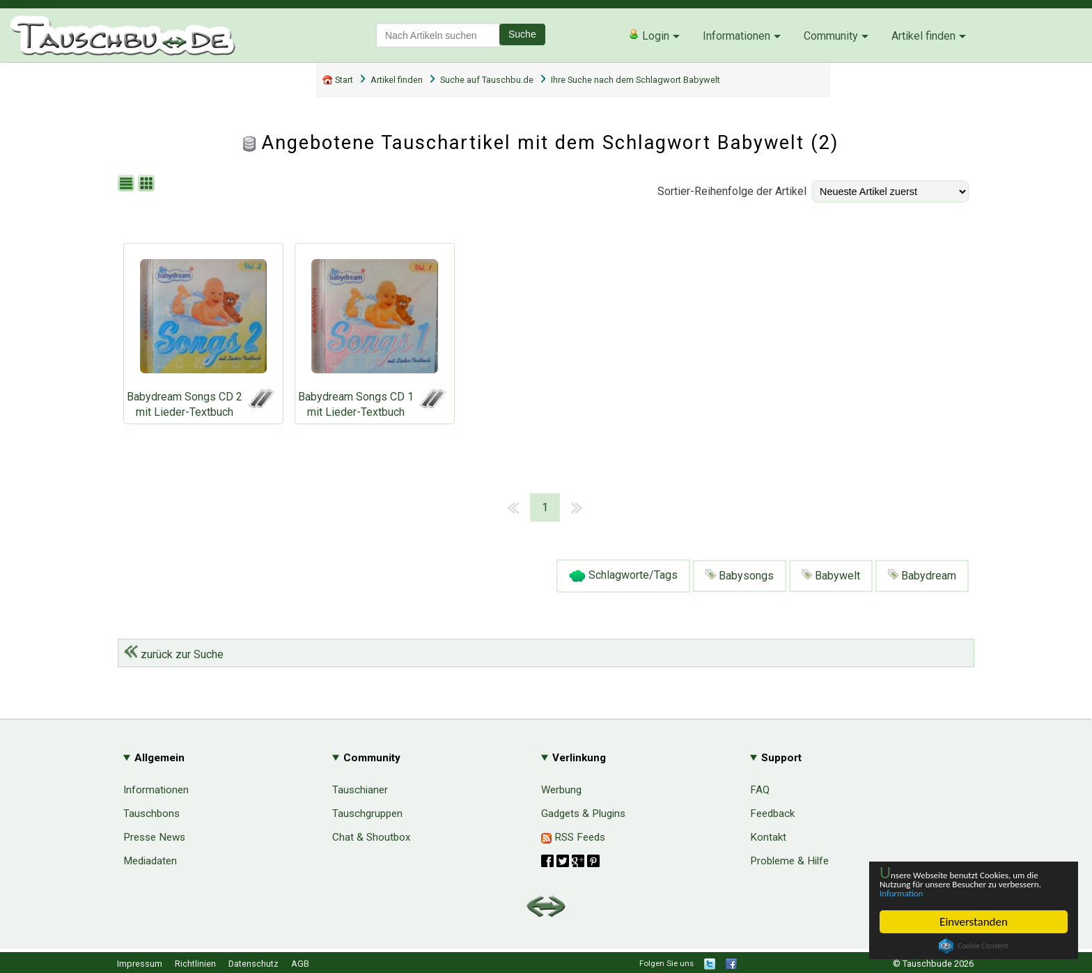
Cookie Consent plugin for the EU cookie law (973, 945)
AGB (300, 963)
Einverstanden (973, 921)
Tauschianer (360, 790)
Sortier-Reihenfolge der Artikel (731, 191)
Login (648, 35)
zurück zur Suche (174, 654)
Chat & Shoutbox (371, 837)
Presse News (154, 837)
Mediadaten (150, 861)
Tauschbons (151, 813)
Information (966, 892)
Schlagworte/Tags (623, 576)
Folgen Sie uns (666, 963)
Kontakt (768, 837)
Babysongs (739, 575)
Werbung (561, 790)
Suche (522, 34)
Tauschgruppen (367, 813)
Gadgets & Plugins (583, 813)
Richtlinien (195, 963)
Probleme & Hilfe (789, 861)
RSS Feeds (573, 837)
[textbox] (438, 35)
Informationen (736, 35)
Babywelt (831, 575)
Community (831, 35)
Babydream (922, 575)
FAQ (760, 790)
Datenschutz (253, 963)
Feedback (772, 813)
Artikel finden (923, 35)
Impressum (139, 963)
